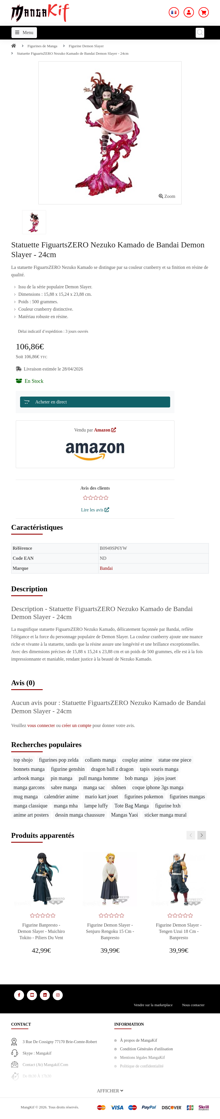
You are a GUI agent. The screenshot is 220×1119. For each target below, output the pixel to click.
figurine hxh (167, 806)
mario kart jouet (101, 796)
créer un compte (77, 725)
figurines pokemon (143, 796)
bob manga (136, 778)
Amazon (105, 429)
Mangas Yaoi (124, 815)
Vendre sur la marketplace (153, 1005)
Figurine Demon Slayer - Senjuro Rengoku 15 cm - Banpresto (110, 931)
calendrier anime (61, 796)
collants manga (100, 760)
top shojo (23, 760)
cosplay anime (137, 760)
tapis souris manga (159, 769)
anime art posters (31, 815)
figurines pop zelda (58, 760)
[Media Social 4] (58, 995)
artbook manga (28, 778)
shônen (118, 787)
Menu (24, 32)
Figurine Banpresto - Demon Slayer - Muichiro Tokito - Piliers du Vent (41, 931)
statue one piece (174, 760)
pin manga (61, 778)
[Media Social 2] (32, 995)
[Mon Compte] (189, 12)
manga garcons (28, 787)
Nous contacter (193, 1005)
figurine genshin (68, 769)
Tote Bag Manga (131, 806)
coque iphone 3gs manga (157, 787)
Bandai (106, 568)
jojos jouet (165, 778)
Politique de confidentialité (142, 1066)
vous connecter (41, 725)
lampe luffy (96, 806)
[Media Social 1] (19, 995)
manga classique (30, 806)
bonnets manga (28, 769)
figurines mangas (187, 796)
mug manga (25, 796)
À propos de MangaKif (138, 1040)
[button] (110, 1091)
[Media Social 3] (45, 995)
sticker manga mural (165, 815)
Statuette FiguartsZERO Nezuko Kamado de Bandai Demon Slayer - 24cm (73, 53)
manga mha (66, 806)
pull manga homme (99, 778)
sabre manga (64, 787)
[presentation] (190, 835)
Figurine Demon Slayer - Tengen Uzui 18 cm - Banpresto (179, 931)
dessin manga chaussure (80, 815)
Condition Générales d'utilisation (146, 1049)
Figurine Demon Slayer (86, 46)
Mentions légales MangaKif (142, 1057)
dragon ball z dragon (112, 769)
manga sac (94, 787)
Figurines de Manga (42, 46)
